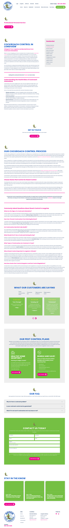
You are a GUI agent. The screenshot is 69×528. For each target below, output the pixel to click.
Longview (21, 3)
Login (17, 3)
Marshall (32, 3)
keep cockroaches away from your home (49, 170)
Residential (22, 518)
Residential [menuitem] (31, 7)
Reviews (36, 3)
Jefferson (27, 3)
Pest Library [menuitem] (52, 7)
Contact (22, 522)
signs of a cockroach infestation (44, 156)
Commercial (22, 520)
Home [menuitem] (21, 7)
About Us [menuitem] (26, 7)
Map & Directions (33, 519)
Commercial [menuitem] (37, 7)
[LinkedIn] (60, 513)
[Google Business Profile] (58, 513)
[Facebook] (56, 513)
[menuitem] (54, 45)
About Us (22, 516)
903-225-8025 (62, 3)
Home (21, 513)
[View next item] (36, 318)
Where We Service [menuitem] (44, 7)
